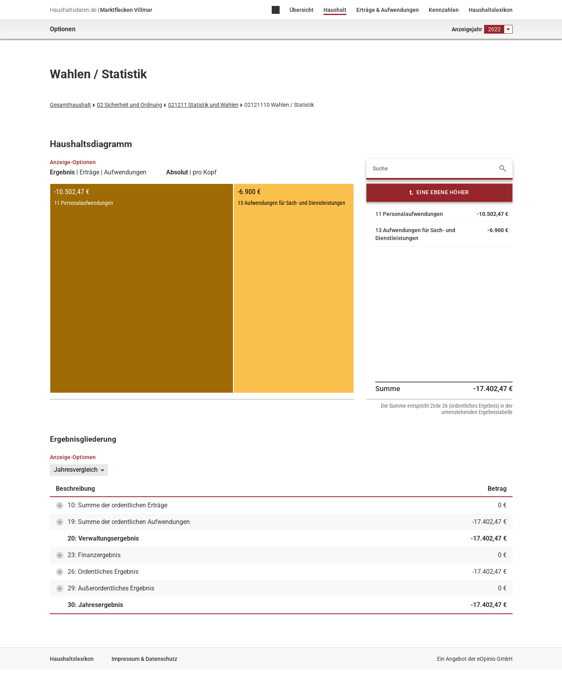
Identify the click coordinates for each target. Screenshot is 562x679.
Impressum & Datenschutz (144, 659)
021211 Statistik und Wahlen (203, 105)
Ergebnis (62, 172)
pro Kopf (205, 172)
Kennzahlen (444, 10)
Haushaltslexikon (491, 10)
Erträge (89, 172)
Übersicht (302, 10)
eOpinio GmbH (495, 659)
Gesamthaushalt (70, 105)
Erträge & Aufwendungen (387, 10)
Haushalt (335, 10)
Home (276, 10)
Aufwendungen (125, 172)
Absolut (177, 172)
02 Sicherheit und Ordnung (129, 105)
